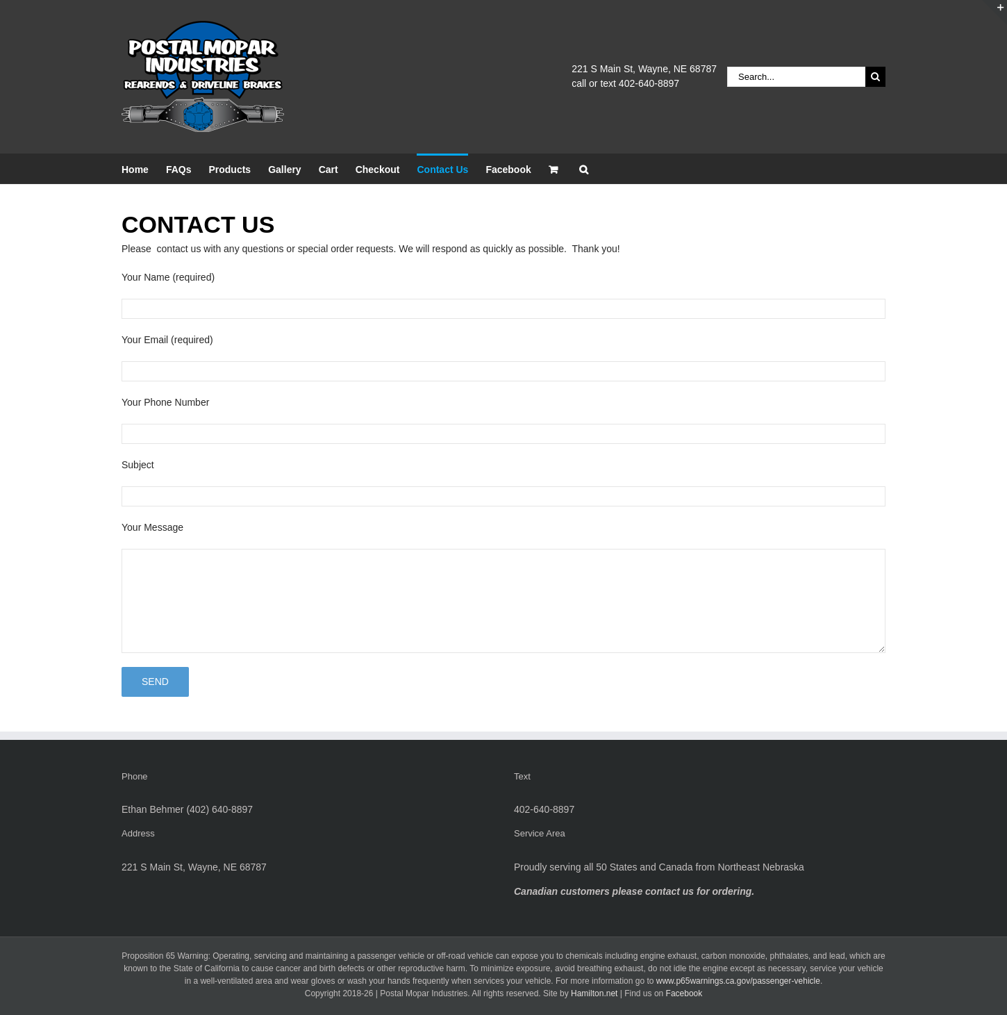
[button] (583, 168)
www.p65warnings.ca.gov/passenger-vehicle (738, 981)
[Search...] (796, 77)
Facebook (684, 993)
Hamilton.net (594, 993)
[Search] (875, 77)
